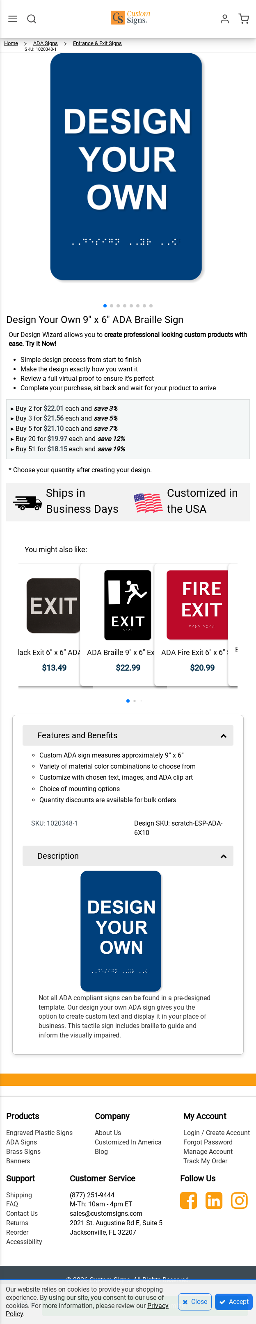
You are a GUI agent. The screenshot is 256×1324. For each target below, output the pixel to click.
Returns (17, 1223)
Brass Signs (23, 1152)
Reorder (17, 1232)
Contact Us (22, 1213)
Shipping (19, 1195)
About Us (108, 1133)
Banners (18, 1161)
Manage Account (208, 1152)
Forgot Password (208, 1142)
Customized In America (128, 1142)
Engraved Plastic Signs (39, 1133)
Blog (101, 1152)
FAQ (12, 1204)
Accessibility (24, 1242)
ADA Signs (21, 1142)
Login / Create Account (216, 1133)
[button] (105, 305)
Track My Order (205, 1161)
